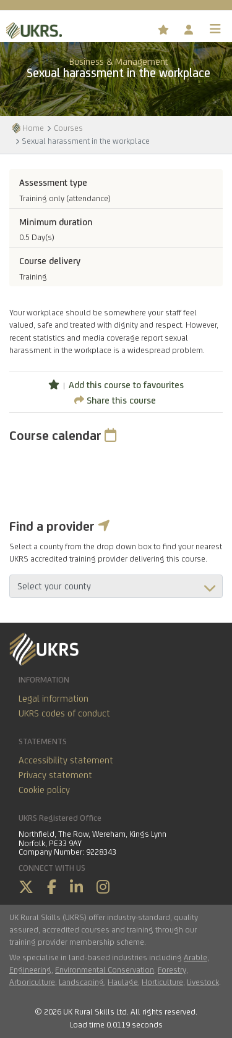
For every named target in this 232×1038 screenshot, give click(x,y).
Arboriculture (32, 982)
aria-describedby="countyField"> (116, 586)
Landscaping (81, 982)
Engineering (30, 969)
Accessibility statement (66, 760)
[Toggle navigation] (215, 29)
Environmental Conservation (104, 969)
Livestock (203, 982)
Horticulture (162, 982)
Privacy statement (55, 775)
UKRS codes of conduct (64, 713)
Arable (195, 957)
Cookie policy (44, 789)
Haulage (123, 982)
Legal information (53, 698)
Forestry (172, 969)
